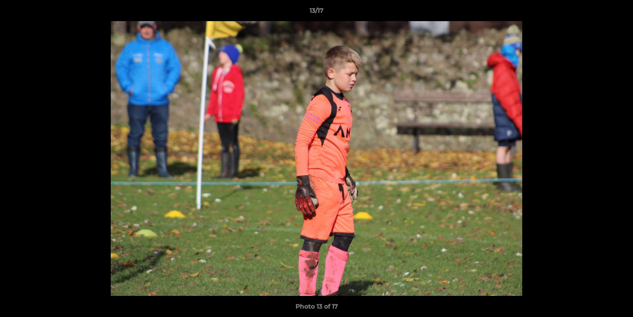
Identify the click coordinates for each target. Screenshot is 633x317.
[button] (617, 13)
